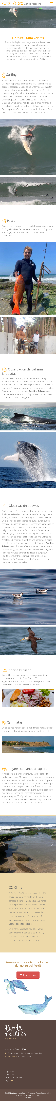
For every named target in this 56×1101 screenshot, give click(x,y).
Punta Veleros (21, 3)
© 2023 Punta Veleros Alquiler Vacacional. (20, 1093)
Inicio (7, 1068)
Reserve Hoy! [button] (28, 975)
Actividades (10, 1074)
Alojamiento (10, 1071)
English (9, 1080)
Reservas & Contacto (14, 1077)
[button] (4, 20)
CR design (28, 1097)
